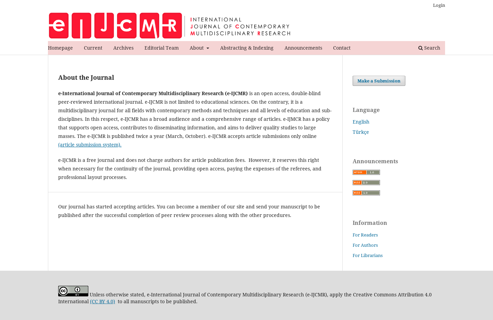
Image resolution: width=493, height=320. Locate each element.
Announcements (303, 47)
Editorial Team (161, 47)
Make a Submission (379, 81)
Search (429, 47)
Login (439, 5)
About (197, 47)
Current (93, 47)
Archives (123, 47)
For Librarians (368, 255)
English (361, 121)
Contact (342, 47)
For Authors (365, 245)
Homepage (60, 47)
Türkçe (361, 132)
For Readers (365, 235)
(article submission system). (90, 144)
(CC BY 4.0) (102, 301)
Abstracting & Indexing (247, 47)
